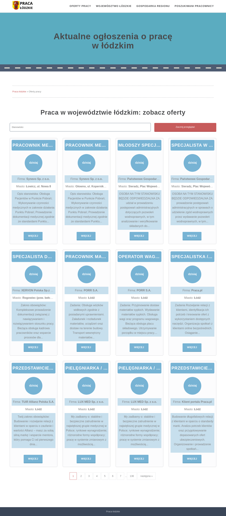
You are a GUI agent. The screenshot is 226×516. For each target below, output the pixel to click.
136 (132, 476)
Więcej (33, 235)
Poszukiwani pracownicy (194, 6)
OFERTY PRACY (80, 6)
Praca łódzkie (19, 91)
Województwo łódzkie (114, 6)
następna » (146, 476)
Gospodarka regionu (153, 6)
